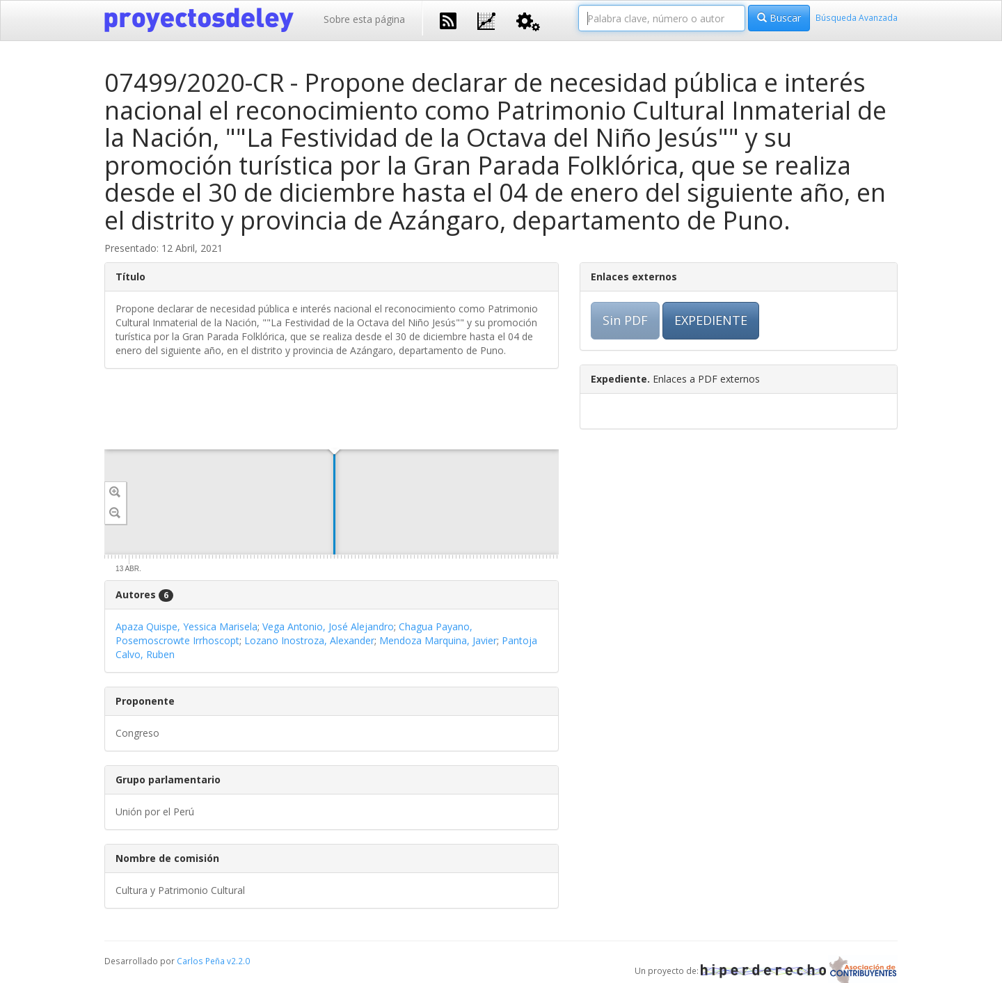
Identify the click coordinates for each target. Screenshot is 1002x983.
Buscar (779, 17)
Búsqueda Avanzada (857, 17)
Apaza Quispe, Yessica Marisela (186, 626)
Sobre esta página (364, 19)
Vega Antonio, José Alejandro (328, 626)
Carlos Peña (201, 960)
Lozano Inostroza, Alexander (309, 640)
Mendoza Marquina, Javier (438, 640)
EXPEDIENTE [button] (710, 320)
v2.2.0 (238, 960)
